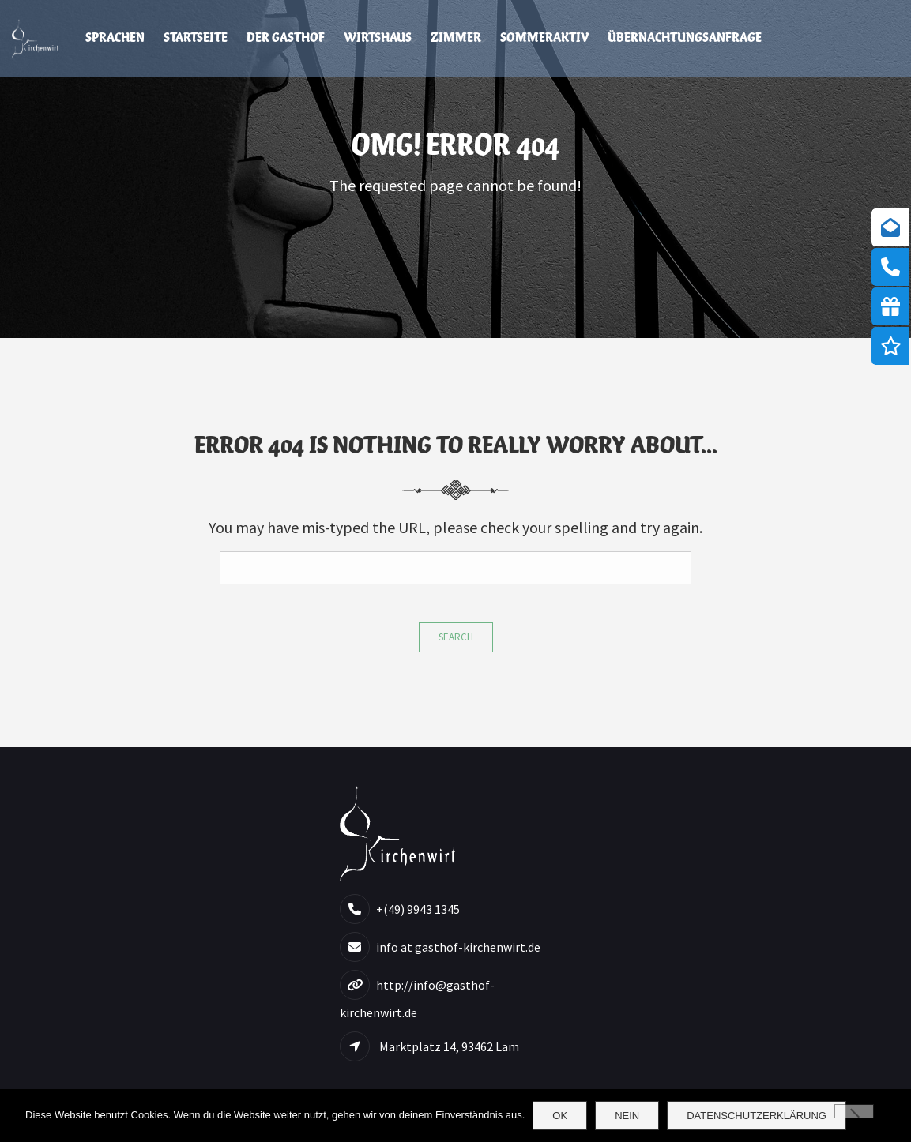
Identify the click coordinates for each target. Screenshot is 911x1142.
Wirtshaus (378, 38)
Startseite (196, 38)
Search (456, 637)
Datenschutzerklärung (756, 1115)
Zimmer (456, 38)
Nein (627, 1115)
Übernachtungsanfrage (685, 38)
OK (559, 1115)
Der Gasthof (286, 38)
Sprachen (115, 38)
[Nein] (854, 1111)
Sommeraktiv (544, 38)
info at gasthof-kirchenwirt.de (458, 947)
